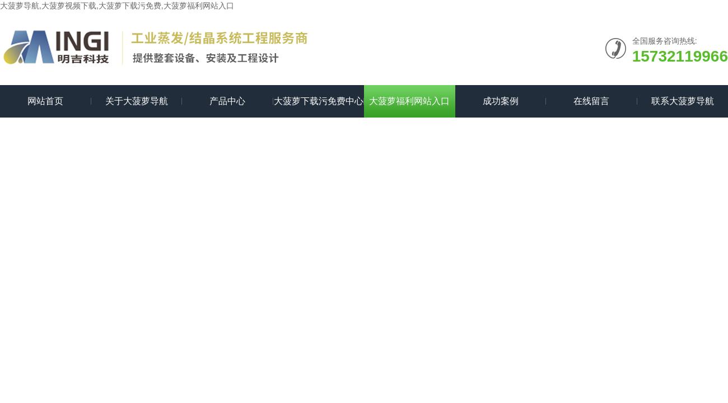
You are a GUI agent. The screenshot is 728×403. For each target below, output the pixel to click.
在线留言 (591, 101)
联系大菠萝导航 (682, 101)
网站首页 (45, 101)
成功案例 (501, 101)
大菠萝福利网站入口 (409, 101)
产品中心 (227, 101)
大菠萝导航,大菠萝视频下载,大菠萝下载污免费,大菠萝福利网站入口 (117, 5)
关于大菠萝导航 (136, 101)
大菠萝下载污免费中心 (318, 101)
